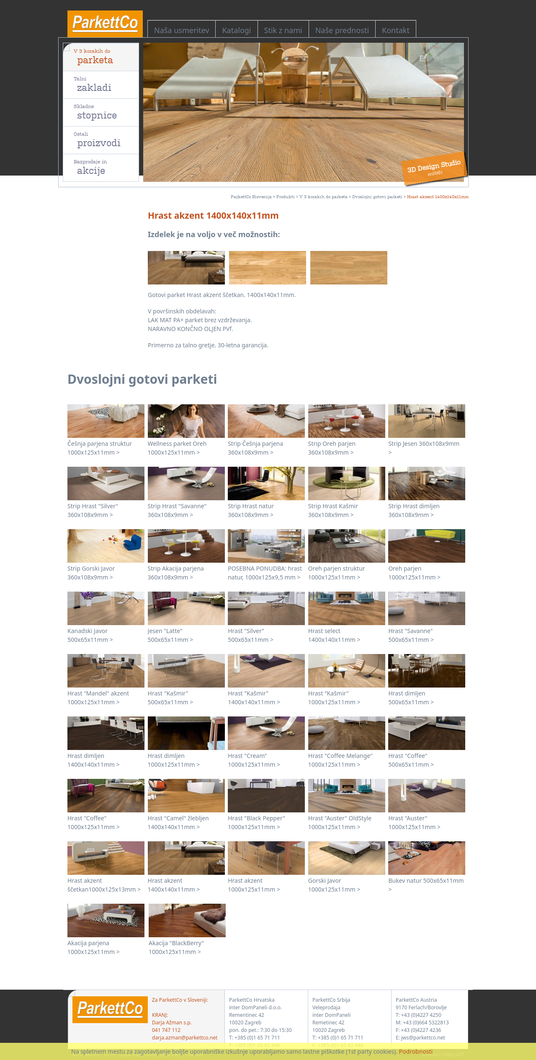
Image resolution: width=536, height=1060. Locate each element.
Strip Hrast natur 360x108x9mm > (251, 510)
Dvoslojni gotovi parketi (377, 196)
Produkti (285, 196)
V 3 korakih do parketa (323, 196)
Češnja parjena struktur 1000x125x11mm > (99, 448)
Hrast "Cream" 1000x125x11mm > (254, 760)
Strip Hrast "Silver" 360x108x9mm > (92, 510)
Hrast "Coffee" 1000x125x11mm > (93, 822)
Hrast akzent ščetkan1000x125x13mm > (104, 884)
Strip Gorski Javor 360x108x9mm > (91, 572)
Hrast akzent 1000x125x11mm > (254, 884)
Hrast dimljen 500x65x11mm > (411, 697)
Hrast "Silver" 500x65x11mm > (250, 635)
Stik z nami (283, 30)
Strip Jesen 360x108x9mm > (423, 448)
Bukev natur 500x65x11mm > (426, 884)
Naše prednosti (342, 30)
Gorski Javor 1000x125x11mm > (334, 884)
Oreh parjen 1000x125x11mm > (414, 572)
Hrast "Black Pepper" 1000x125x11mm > (256, 822)
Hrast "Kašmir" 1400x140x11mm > (254, 697)
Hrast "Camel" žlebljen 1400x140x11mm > (178, 822)
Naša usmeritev (181, 30)
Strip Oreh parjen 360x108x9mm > (332, 448)
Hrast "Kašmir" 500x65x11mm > (170, 697)
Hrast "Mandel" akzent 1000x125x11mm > (98, 697)
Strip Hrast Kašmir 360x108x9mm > (333, 510)
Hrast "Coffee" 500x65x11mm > (411, 760)
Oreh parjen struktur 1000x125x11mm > (336, 572)
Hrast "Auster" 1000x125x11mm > (414, 822)
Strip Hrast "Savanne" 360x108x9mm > (177, 510)
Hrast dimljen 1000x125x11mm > (174, 760)
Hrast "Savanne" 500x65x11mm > (411, 635)
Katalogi (236, 30)
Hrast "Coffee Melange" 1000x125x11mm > (340, 760)
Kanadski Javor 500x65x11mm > (90, 635)
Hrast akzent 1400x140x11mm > (174, 884)
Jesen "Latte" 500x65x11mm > (170, 635)
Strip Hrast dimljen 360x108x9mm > (414, 510)
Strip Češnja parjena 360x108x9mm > (255, 448)
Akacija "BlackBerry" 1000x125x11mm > (176, 947)
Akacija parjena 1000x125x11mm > (93, 947)
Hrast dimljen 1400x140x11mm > (93, 760)
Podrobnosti (416, 1051)
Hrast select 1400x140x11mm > (334, 635)
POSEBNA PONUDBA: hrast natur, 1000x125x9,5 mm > (265, 572)
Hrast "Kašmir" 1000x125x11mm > (334, 697)
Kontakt (396, 30)
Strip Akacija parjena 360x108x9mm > (176, 572)
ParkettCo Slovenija (251, 196)
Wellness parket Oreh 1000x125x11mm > (177, 448)
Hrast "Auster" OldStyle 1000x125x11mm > (339, 822)
